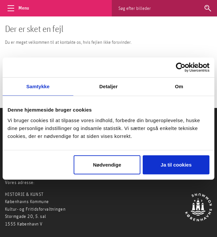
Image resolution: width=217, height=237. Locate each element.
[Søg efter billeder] (171, 8)
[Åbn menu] (20, 8)
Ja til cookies (176, 164)
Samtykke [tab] (38, 86)
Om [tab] (179, 86)
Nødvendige (107, 164)
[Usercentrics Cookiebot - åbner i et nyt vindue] (180, 67)
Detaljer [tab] (108, 86)
